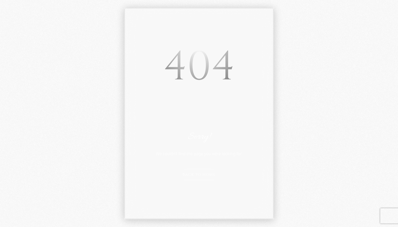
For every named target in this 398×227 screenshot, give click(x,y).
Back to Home (199, 174)
